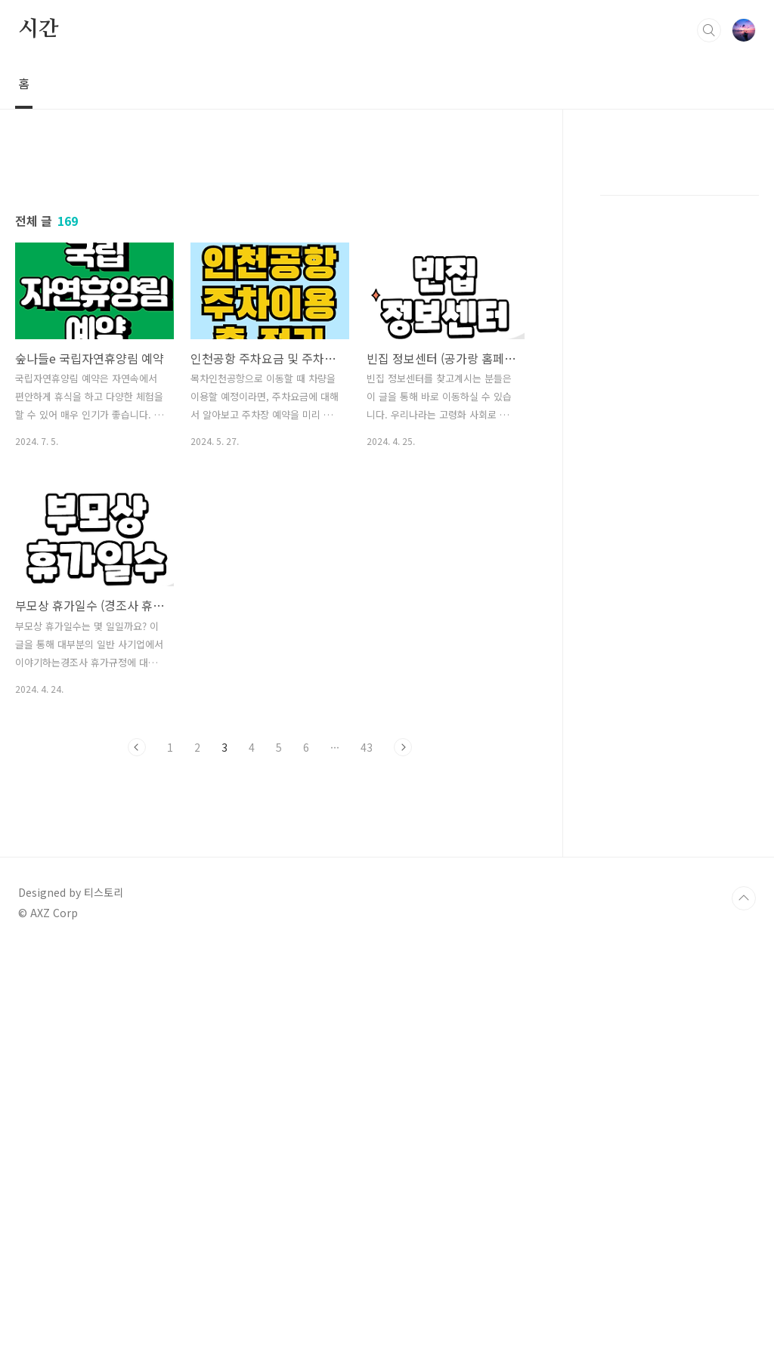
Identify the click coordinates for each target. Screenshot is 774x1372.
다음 (403, 959)
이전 (137, 959)
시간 (38, 29)
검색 (709, 30)
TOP (744, 1321)
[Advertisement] (270, 292)
